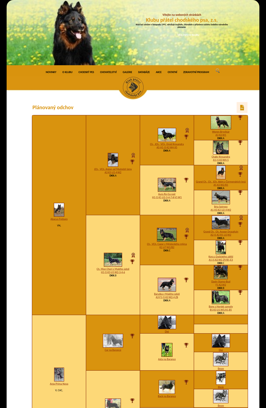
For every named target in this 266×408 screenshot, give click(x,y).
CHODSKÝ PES (86, 10)
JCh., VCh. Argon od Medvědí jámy (113, 107)
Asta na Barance (167, 297)
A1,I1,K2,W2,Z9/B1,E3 (221, 197)
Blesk (221, 324)
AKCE (159, 10)
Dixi (167, 269)
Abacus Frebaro (59, 157)
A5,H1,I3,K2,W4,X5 (167, 85)
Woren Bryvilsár (221, 69)
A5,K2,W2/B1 (221, 122)
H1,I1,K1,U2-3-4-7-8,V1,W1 (167, 135)
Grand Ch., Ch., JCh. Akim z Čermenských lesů (221, 119)
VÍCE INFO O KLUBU (188, 35)
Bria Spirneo (220, 144)
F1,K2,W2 (221, 222)
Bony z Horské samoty (221, 244)
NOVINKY (51, 10)
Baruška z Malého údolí (167, 232)
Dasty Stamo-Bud (220, 219)
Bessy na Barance (166, 371)
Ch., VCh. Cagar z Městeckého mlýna (167, 182)
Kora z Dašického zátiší (220, 194)
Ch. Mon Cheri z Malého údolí (113, 207)
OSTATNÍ (172, 10)
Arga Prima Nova (59, 321)
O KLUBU (67, 10)
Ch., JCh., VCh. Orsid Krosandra (167, 82)
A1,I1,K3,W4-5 (221, 97)
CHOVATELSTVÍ (108, 10)
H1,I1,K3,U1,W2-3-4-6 (113, 210)
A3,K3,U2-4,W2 (113, 110)
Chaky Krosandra (221, 94)
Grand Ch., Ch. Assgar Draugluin (220, 169)
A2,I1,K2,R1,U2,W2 (221, 172)
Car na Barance (113, 287)
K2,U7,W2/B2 (166, 185)
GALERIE (127, 10)
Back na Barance (167, 334)
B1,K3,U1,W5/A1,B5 (221, 247)
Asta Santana (113, 352)
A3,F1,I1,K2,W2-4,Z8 (167, 235)
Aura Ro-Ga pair (167, 132)
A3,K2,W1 (220, 72)
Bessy (221, 306)
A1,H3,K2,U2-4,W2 (221, 147)
